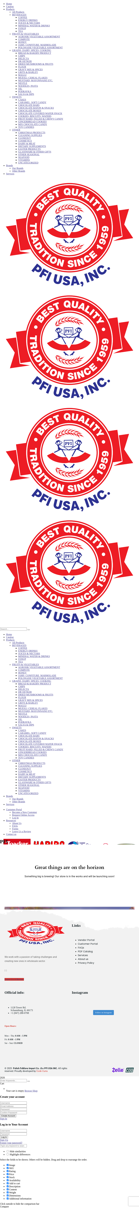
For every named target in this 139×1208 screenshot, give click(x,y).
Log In (4, 1137)
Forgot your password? (11, 1142)
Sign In (3, 1118)
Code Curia (42, 1071)
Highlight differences (18, 1154)
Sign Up (4, 1140)
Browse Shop (31, 1091)
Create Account (8, 1116)
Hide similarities (16, 1151)
